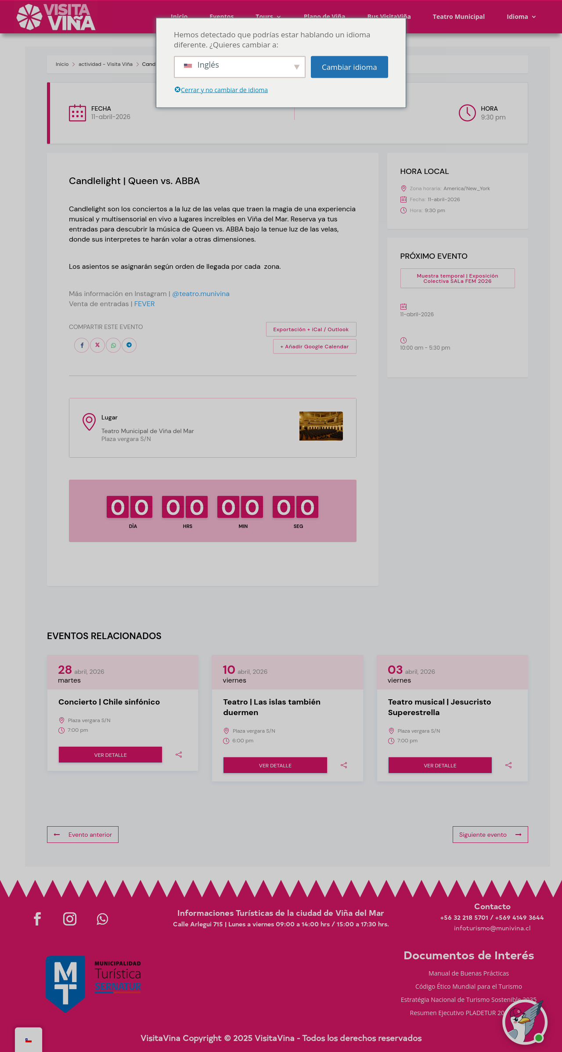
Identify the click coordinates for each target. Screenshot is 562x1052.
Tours (264, 16)
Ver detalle (110, 755)
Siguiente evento (490, 835)
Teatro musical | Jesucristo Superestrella (439, 707)
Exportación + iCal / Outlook (311, 329)
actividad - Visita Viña (106, 64)
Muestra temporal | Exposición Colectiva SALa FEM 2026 (457, 278)
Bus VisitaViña (389, 16)
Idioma (517, 16)
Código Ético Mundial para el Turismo (468, 987)
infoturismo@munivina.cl (492, 928)
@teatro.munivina (201, 293)
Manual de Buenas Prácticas (469, 973)
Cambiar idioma (349, 67)
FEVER (144, 303)
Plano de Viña (325, 16)
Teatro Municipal (459, 16)
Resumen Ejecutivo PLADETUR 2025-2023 (469, 1013)
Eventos (221, 16)
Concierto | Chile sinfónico (109, 702)
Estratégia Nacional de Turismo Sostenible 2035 (469, 1000)
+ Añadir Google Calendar (315, 346)
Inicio (179, 16)
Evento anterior (83, 835)
